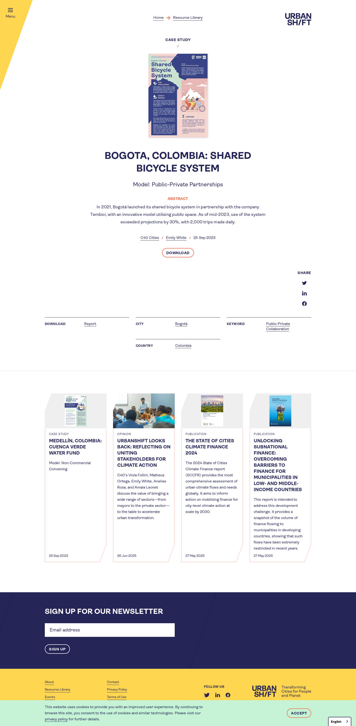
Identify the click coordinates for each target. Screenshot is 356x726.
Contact (113, 682)
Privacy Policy (117, 689)
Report (90, 323)
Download (178, 253)
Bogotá (181, 323)
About (49, 682)
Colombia (183, 345)
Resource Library (188, 17)
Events (50, 697)
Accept (299, 713)
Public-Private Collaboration (278, 326)
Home (158, 17)
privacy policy (56, 719)
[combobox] (339, 721)
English (336, 721)
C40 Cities (149, 237)
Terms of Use (116, 697)
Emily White (176, 237)
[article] (75, 478)
